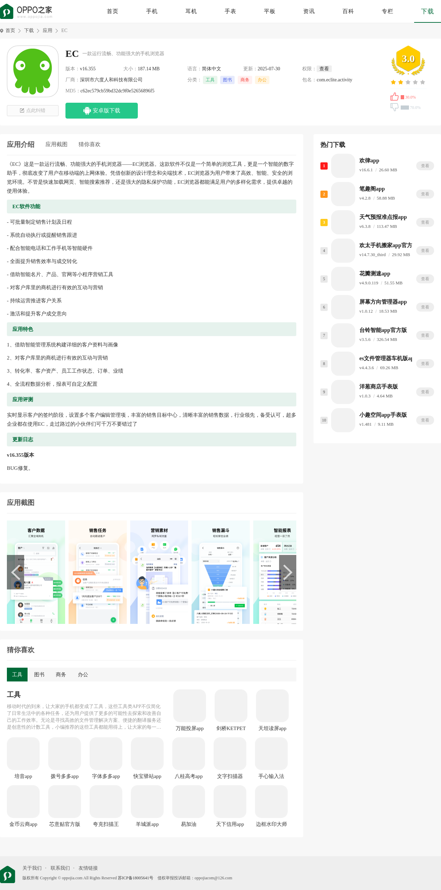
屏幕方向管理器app (383, 302)
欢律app (369, 160)
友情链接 (88, 868)
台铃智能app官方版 (383, 330)
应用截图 (56, 144)
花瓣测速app (374, 273)
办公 (262, 79)
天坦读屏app (272, 728)
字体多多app (106, 776)
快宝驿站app (147, 776)
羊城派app (147, 824)
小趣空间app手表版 (383, 415)
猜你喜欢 (90, 144)
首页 (113, 11)
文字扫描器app (230, 776)
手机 (152, 11)
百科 (348, 11)
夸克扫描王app (106, 824)
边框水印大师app (271, 824)
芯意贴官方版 (64, 824)
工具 (210, 79)
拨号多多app (65, 776)
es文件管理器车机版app (388, 358)
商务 (244, 79)
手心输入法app (271, 776)
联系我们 (60, 868)
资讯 (309, 11)
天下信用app (230, 824)
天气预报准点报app (383, 217)
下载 (427, 11)
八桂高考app (189, 776)
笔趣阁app (372, 189)
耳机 (191, 11)
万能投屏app (190, 728)
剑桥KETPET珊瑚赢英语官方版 (231, 729)
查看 (425, 165)
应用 (47, 30)
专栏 (387, 11)
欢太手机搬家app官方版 (388, 245)
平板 (270, 11)
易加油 (188, 824)
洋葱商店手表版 (378, 387)
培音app (23, 776)
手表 (230, 11)
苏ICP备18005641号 (135, 878)
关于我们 (32, 868)
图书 (227, 79)
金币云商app (23, 824)
